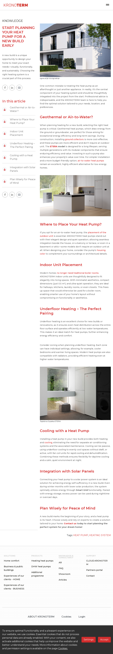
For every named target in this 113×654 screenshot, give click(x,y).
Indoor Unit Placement (12, 133)
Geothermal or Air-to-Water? (18, 109)
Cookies (66, 616)
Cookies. (63, 648)
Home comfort (11, 560)
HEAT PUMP (80, 535)
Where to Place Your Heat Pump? (18, 121)
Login (81, 616)
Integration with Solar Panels (18, 169)
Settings (88, 639)
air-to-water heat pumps (91, 160)
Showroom (64, 574)
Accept (104, 639)
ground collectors (74, 139)
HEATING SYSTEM (100, 535)
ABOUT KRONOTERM (41, 616)
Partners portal (94, 570)
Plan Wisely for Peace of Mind (18, 181)
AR (60, 562)
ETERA (53, 146)
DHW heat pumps (41, 566)
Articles (63, 579)
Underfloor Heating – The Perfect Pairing (18, 145)
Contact (90, 575)
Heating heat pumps (42, 560)
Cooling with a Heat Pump (17, 157)
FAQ (61, 568)
